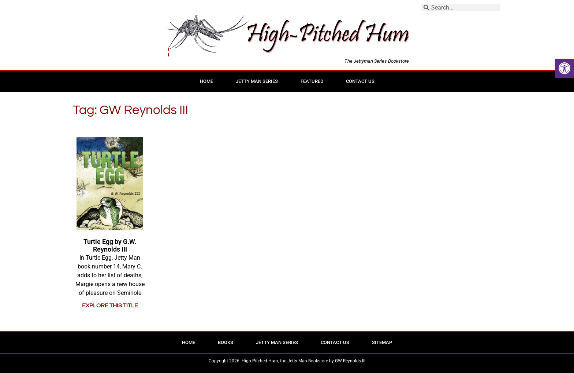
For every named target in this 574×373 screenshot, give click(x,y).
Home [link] (206, 81)
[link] (564, 68)
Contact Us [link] (360, 81)
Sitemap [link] (382, 342)
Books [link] (225, 342)
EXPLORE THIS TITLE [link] (110, 305)
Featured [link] (312, 81)
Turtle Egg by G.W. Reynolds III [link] (110, 245)
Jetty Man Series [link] (257, 81)
